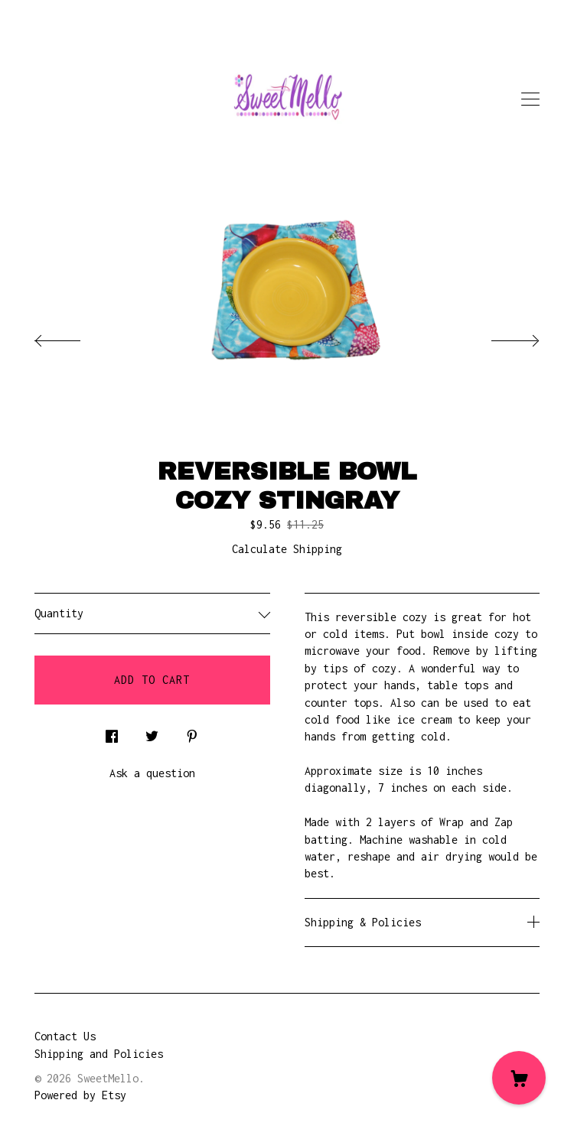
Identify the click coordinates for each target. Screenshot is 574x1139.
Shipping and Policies (98, 1053)
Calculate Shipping (287, 548)
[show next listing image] (501, 336)
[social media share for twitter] (151, 732)
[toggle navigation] (530, 99)
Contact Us (65, 1036)
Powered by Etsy (80, 1095)
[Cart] (519, 1078)
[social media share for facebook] (112, 732)
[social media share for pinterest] (192, 732)
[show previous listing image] (72, 336)
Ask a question (152, 772)
